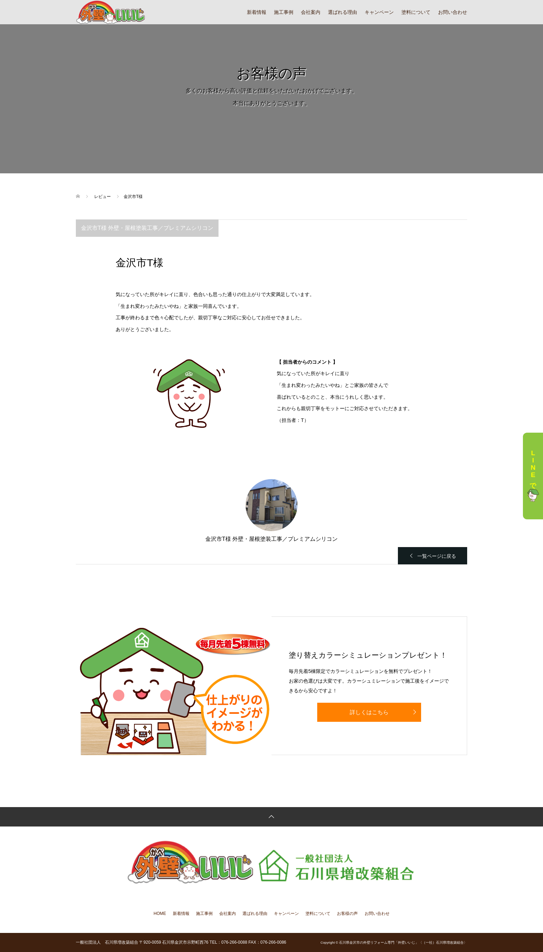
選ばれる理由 (342, 12)
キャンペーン (379, 12)
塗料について (415, 12)
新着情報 (256, 12)
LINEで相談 (533, 476)
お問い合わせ (452, 12)
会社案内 (310, 12)
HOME (160, 913)
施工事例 (283, 12)
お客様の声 (347, 913)
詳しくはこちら (369, 712)
